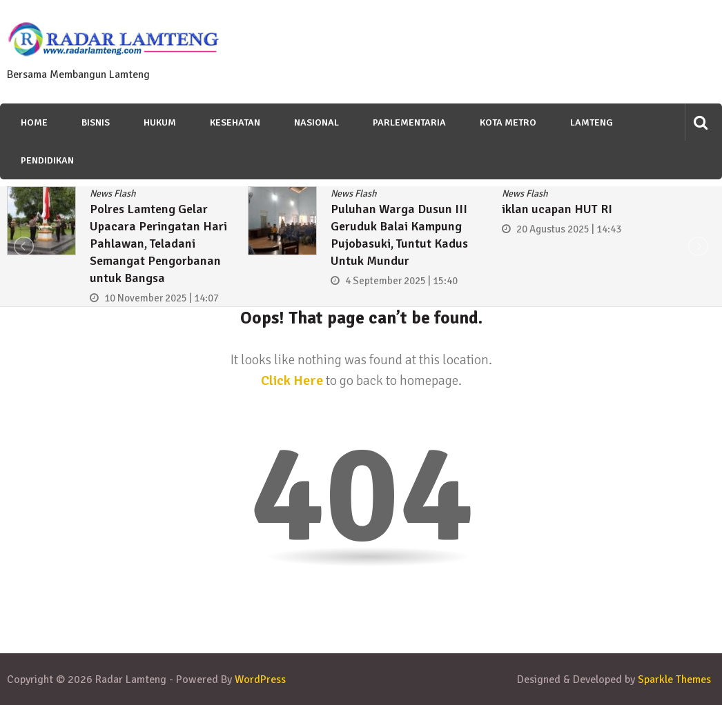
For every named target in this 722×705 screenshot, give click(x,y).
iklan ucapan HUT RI (557, 209)
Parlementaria (409, 122)
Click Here (292, 380)
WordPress (260, 679)
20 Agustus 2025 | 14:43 (568, 229)
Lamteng (591, 122)
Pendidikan (47, 160)
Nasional (316, 122)
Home (34, 122)
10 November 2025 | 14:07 (161, 298)
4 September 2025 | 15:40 (401, 281)
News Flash (113, 193)
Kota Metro (508, 122)
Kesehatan (235, 122)
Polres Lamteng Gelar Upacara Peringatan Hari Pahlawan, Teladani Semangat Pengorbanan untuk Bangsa (158, 243)
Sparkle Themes (674, 679)
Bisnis (95, 122)
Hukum (160, 122)
